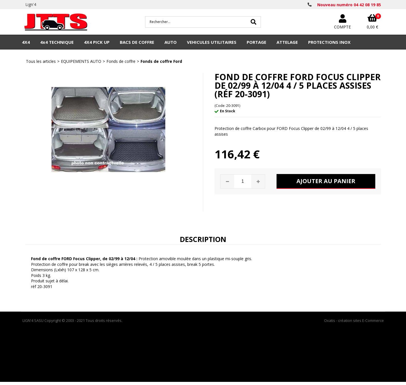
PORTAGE (256, 42)
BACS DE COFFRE (137, 42)
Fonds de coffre (120, 61)
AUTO (170, 42)
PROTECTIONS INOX (329, 42)
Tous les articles (41, 61)
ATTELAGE (287, 42)
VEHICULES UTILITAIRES (211, 42)
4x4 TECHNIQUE (57, 42)
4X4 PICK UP (97, 42)
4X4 (26, 42)
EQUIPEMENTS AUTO (81, 61)
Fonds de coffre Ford (161, 61)
